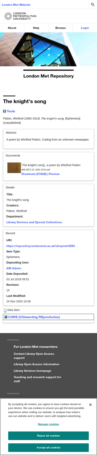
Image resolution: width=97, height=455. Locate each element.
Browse (60, 27)
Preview (54, 174)
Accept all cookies (48, 449)
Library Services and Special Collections (34, 222)
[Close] (90, 406)
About (12, 27)
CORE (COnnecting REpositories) (32, 317)
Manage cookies (48, 426)
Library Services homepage (32, 370)
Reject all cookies (48, 437)
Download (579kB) (34, 174)
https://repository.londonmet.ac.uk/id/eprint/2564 (40, 246)
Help (36, 27)
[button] (5, 311)
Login (85, 27)
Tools (9, 111)
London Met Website (16, 4)
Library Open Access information (36, 364)
